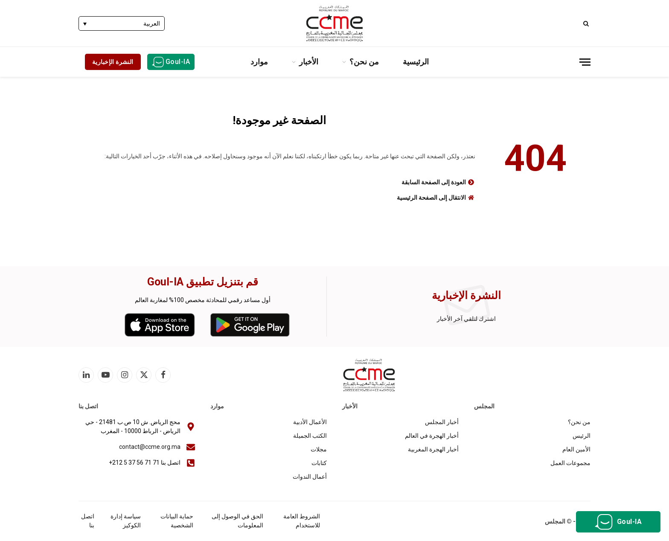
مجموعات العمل (570, 463)
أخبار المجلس (442, 422)
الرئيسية (416, 61)
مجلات (319, 449)
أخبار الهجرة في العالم (432, 435)
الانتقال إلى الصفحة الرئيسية (431, 197)
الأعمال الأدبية (310, 422)
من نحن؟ (364, 61)
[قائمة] (584, 62)
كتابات (319, 463)
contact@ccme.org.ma (149, 446)
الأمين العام (576, 449)
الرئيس (581, 435)
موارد (259, 61)
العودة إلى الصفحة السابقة (433, 182)
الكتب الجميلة (310, 435)
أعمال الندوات (310, 476)
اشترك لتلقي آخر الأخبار (466, 318)
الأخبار (308, 61)
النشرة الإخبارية (113, 61)
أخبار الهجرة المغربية (433, 449)
